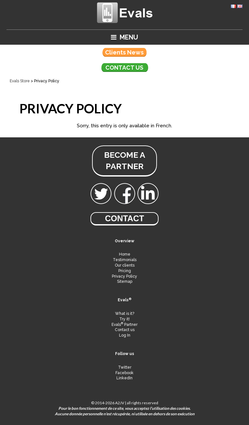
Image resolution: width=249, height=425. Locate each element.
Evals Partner (124, 324)
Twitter (124, 367)
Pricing (124, 271)
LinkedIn (124, 378)
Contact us (124, 67)
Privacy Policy (124, 276)
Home (124, 254)
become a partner (124, 160)
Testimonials (124, 260)
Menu (124, 37)
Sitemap (124, 281)
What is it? (124, 313)
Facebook (124, 373)
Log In (124, 335)
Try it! (124, 319)
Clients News (124, 52)
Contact (124, 218)
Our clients (125, 265)
